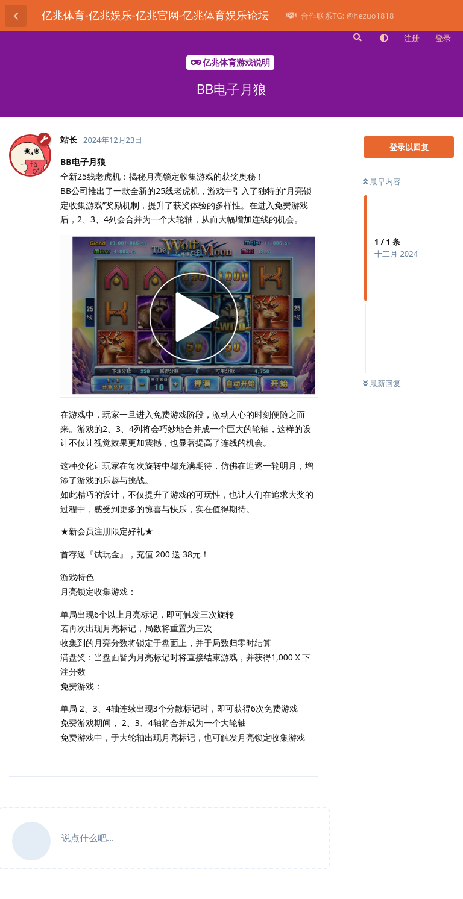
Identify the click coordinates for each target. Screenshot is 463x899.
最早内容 (382, 181)
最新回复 (382, 383)
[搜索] (356, 37)
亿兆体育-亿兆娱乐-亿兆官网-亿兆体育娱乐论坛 (155, 15)
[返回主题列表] (16, 16)
